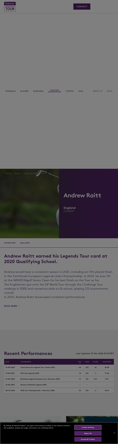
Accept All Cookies (88, 439)
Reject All (87, 433)
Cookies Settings (88, 427)
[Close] (114, 432)
